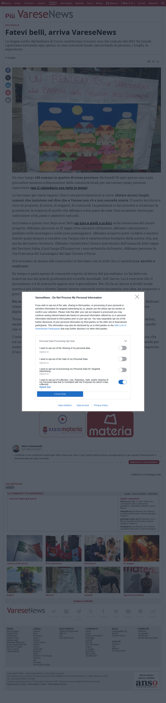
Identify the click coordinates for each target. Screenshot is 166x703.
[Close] (138, 298)
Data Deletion (65, 405)
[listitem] (83, 341)
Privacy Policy (101, 405)
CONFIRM (60, 394)
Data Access (83, 405)
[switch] (122, 348)
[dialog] (83, 351)
